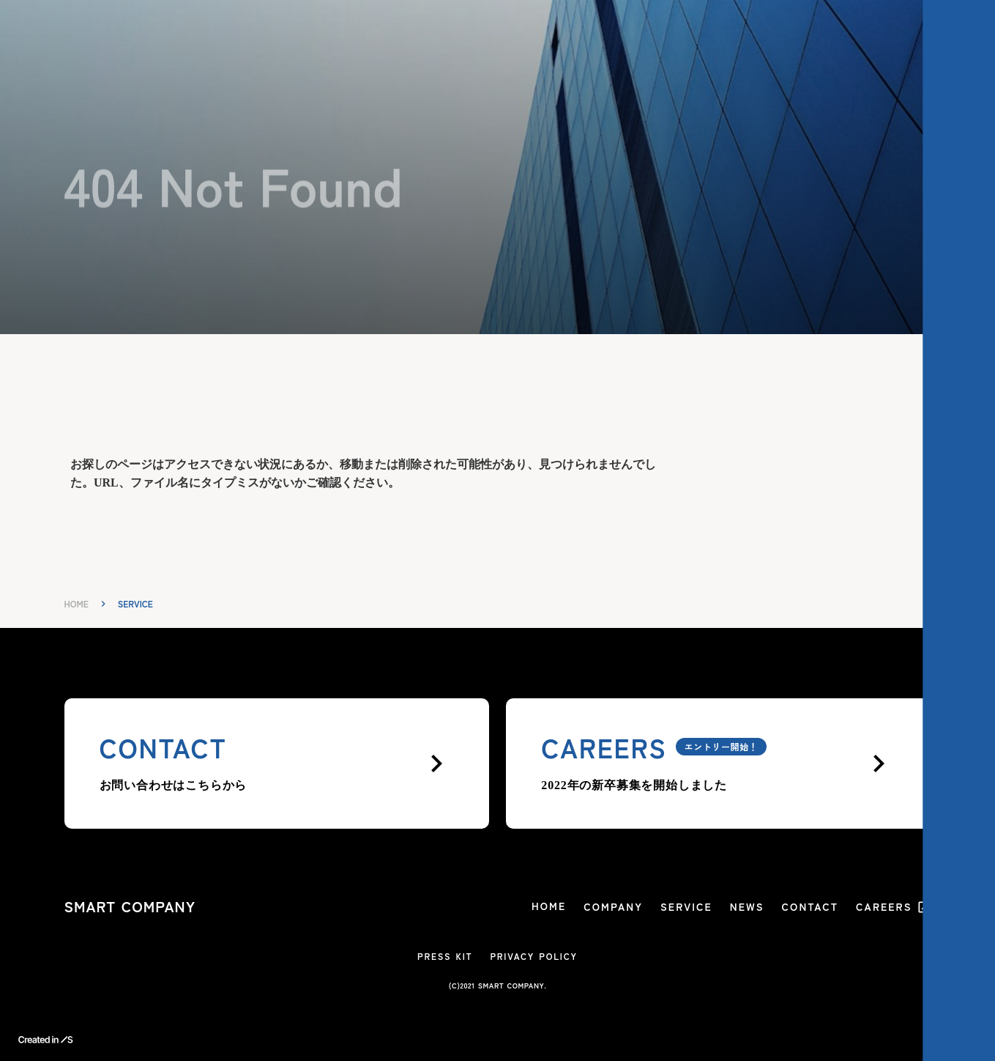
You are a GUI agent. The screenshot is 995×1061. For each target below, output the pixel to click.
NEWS (747, 907)
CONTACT (810, 907)
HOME (76, 604)
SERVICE (686, 907)
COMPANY (613, 907)
